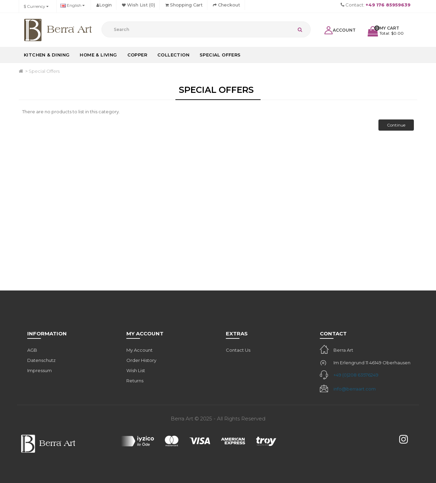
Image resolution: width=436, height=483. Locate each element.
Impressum (39, 370)
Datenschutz (41, 360)
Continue (396, 125)
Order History (141, 360)
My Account (139, 350)
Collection (173, 54)
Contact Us (238, 350)
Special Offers (220, 54)
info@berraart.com (354, 389)
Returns (134, 380)
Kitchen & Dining (46, 54)
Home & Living (98, 54)
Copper (137, 54)
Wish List (135, 370)
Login (104, 4)
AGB (32, 350)
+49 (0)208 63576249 (355, 375)
